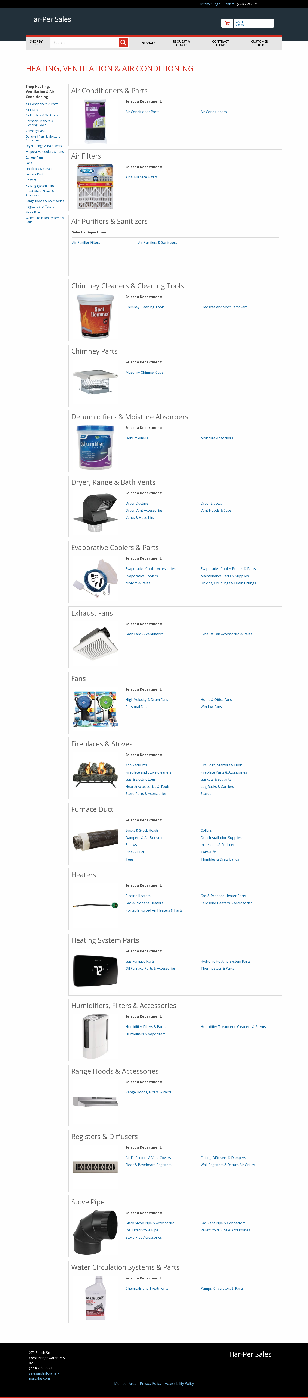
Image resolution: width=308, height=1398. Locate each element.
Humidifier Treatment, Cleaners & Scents (233, 1026)
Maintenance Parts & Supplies (225, 576)
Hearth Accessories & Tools (148, 786)
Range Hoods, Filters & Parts (148, 1092)
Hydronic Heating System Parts (225, 961)
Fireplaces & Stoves (39, 169)
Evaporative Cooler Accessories (151, 568)
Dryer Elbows (211, 503)
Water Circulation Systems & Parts (45, 220)
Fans (29, 163)
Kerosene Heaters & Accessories (226, 903)
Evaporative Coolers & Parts (45, 152)
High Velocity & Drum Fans (147, 699)
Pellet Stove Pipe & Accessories (225, 1230)
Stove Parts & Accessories (146, 793)
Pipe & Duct (135, 852)
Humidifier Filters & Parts (146, 1026)
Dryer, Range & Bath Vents (44, 146)
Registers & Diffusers (40, 206)
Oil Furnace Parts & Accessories (151, 968)
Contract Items (220, 43)
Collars (206, 830)
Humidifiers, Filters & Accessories (40, 193)
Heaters (31, 180)
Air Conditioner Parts (142, 111)
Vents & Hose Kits (140, 517)
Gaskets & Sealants (216, 779)
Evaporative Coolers (142, 576)
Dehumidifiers (137, 438)
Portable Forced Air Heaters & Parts (154, 910)
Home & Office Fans (216, 699)
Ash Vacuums (136, 765)
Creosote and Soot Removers (224, 307)
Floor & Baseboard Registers (149, 1164)
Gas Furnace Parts (140, 961)
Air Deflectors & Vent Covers (148, 1157)
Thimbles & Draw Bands (220, 859)
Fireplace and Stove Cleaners (149, 772)
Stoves (206, 793)
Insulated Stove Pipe (142, 1230)
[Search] (123, 42)
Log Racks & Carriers (217, 786)
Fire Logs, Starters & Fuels (222, 765)
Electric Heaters (138, 895)
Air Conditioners (214, 111)
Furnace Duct (34, 174)
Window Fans (211, 706)
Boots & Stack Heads (142, 830)
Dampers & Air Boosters (145, 837)
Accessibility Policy (179, 1383)
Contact (229, 4)
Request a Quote (181, 43)
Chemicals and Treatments (147, 1288)
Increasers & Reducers (218, 844)
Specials (148, 43)
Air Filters (32, 110)
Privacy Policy (151, 1383)
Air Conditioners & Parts (42, 104)
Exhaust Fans (34, 157)
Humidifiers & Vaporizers (146, 1034)
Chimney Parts (35, 131)
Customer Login (209, 4)
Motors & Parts (138, 583)
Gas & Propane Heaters (144, 903)
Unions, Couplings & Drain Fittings (228, 583)
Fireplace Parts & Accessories (224, 772)
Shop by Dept (36, 43)
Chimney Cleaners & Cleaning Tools (39, 123)
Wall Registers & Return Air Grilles (228, 1164)
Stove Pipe (33, 212)
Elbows (131, 844)
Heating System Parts (40, 186)
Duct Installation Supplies (221, 837)
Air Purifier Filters (86, 242)
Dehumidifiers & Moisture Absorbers (43, 138)
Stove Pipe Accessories (144, 1237)
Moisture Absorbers (217, 438)
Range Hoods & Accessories (45, 201)
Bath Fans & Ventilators (144, 634)
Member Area (125, 1383)
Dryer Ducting (137, 503)
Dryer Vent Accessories (144, 510)
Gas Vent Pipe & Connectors (223, 1223)
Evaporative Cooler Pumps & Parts (228, 568)
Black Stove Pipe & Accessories (150, 1223)
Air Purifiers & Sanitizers (42, 115)
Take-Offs (209, 852)
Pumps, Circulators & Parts (222, 1288)
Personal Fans (137, 706)
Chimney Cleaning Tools (145, 307)
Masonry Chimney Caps (144, 372)
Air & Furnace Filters (142, 177)
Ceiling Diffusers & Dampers (223, 1157)
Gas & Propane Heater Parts (223, 895)
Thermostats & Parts (217, 968)
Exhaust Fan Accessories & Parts (226, 634)
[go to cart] (250, 23)
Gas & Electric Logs (141, 779)
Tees (129, 859)
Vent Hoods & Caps (216, 510)
